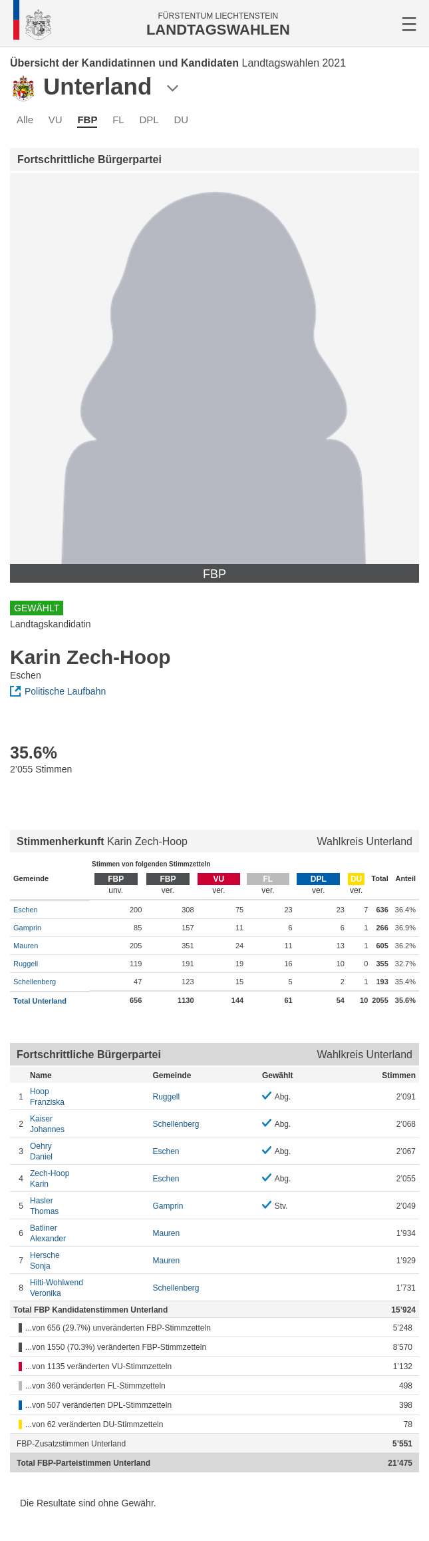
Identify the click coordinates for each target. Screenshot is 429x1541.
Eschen (25, 910)
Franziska (88, 1096)
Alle (25, 119)
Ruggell (25, 964)
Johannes (88, 1123)
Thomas (88, 1205)
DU (181, 119)
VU (56, 119)
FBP (87, 119)
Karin (88, 1178)
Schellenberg (34, 982)
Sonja (88, 1260)
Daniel (88, 1151)
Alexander (88, 1233)
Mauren (25, 946)
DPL (149, 119)
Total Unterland (40, 1001)
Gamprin (27, 928)
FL (118, 119)
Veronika (88, 1287)
